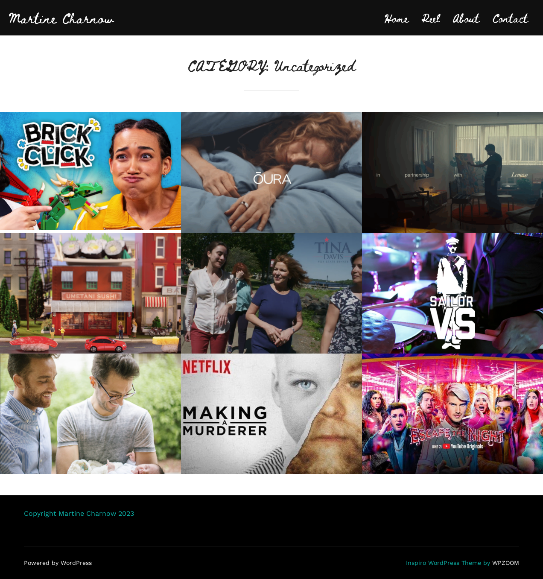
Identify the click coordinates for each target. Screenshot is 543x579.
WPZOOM (505, 562)
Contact (510, 17)
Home (396, 17)
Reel (430, 17)
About (465, 17)
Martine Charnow (61, 18)
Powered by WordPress (58, 562)
